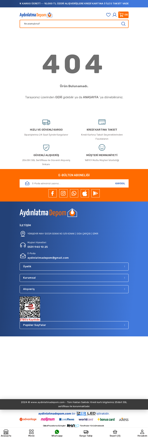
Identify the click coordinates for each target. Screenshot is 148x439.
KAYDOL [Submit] (120, 183)
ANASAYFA (90, 97)
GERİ (58, 97)
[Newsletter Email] (74, 183)
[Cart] (123, 15)
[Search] (74, 24)
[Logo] (36, 14)
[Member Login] (114, 14)
